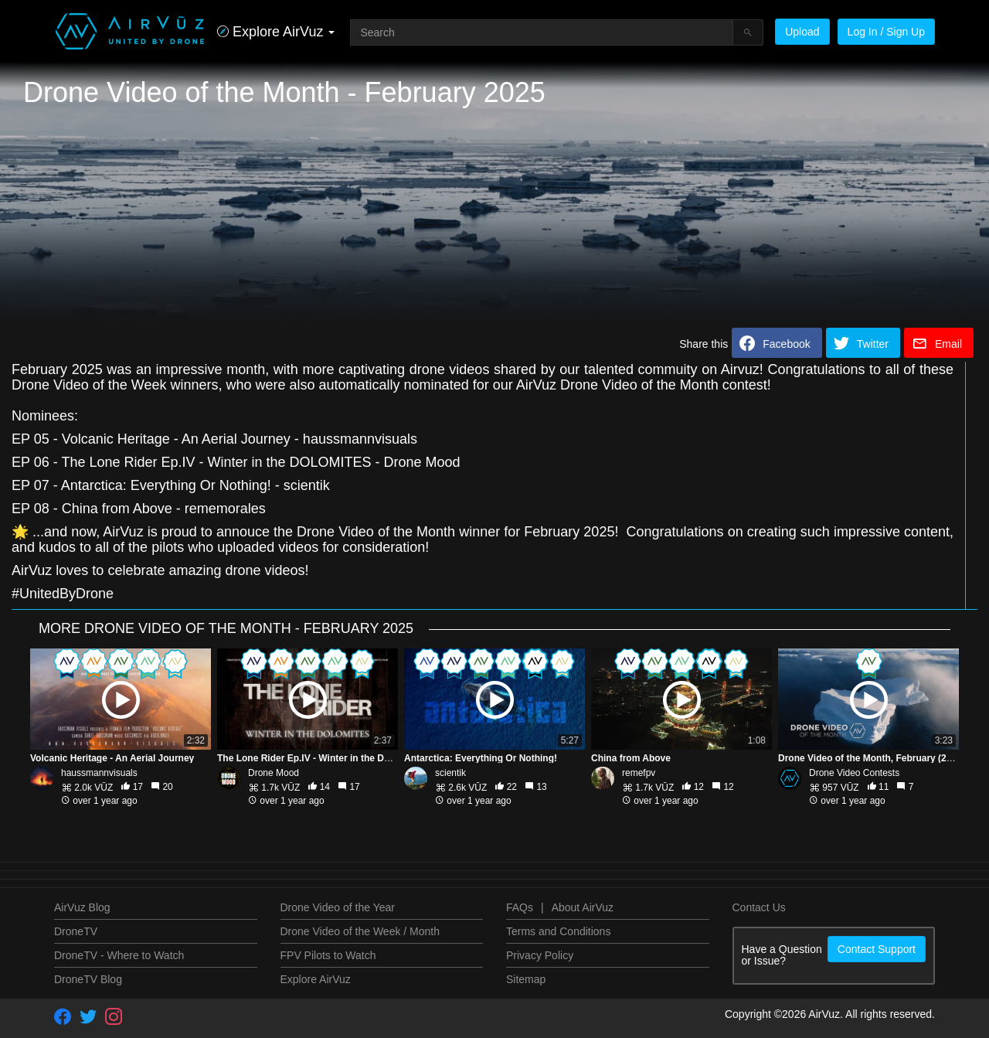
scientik (450, 772)
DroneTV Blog (88, 979)
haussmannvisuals (99, 772)
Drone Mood (273, 772)
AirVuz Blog (82, 907)
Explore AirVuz (315, 979)
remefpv (638, 772)
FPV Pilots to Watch (328, 955)
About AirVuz (582, 907)
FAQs (519, 907)
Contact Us (759, 907)
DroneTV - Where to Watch (119, 955)
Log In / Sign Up (886, 32)
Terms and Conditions (558, 931)
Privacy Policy (539, 955)
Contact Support (877, 949)
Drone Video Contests (854, 772)
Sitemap (525, 979)
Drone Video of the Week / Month (360, 931)
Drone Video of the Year (337, 907)
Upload (802, 32)
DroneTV (75, 931)
